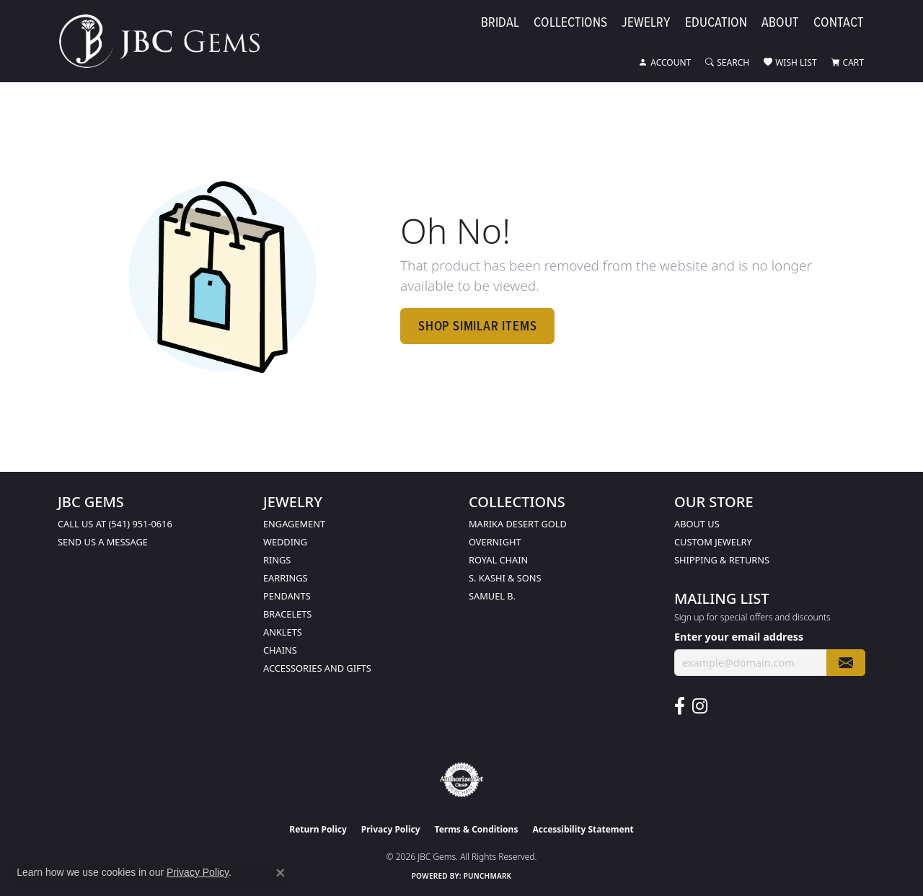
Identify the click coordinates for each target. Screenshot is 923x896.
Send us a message (103, 541)
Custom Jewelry (713, 541)
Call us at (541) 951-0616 (115, 523)
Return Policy (318, 829)
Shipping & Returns (721, 559)
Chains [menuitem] (280, 650)
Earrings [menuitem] (285, 577)
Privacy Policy (390, 829)
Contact (838, 22)
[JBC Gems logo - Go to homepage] (166, 41)
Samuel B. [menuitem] (492, 595)
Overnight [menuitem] (495, 541)
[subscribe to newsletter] (845, 662)
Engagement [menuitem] (294, 523)
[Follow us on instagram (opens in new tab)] (699, 706)
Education (716, 22)
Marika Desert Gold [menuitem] (518, 523)
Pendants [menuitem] (287, 595)
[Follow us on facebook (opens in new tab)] (679, 706)
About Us (697, 523)
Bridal (500, 22)
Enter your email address (738, 637)
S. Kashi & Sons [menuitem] (505, 577)
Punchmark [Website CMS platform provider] (488, 876)
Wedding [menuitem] (285, 541)
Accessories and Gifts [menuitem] (317, 668)
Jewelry (646, 22)
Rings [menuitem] (277, 559)
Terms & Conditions (476, 829)
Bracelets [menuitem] (287, 613)
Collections (570, 22)
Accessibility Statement (582, 829)
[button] (665, 63)
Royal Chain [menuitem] (498, 559)
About (780, 22)
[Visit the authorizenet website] (461, 780)
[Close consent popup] (280, 873)
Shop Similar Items (477, 325)
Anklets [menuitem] (282, 631)
